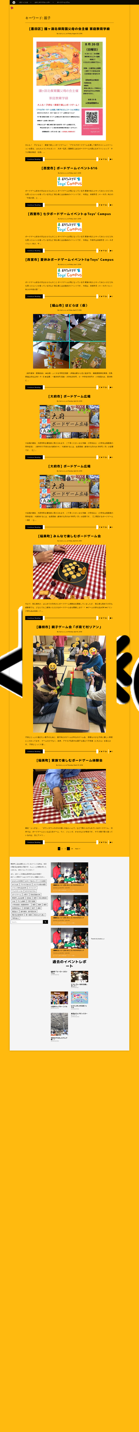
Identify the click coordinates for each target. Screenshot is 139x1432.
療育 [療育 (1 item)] (45, 904)
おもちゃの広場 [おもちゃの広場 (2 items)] (17, 881)
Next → (77, 848)
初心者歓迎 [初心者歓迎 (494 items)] (43, 898)
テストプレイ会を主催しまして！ (79, 985)
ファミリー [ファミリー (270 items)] (32, 888)
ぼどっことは (23, 2)
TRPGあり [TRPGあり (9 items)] (15, 918)
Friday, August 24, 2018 (75, 33)
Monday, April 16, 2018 (75, 632)
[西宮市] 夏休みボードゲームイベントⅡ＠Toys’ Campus (69, 259)
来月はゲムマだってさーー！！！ (79, 1014)
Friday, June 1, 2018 (75, 173)
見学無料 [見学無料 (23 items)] (27, 908)
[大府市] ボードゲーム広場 (69, 396)
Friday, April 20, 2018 (75, 541)
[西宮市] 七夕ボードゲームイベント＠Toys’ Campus (69, 214)
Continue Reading (34, 159)
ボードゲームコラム (63, 2)
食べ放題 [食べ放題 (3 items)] (29, 915)
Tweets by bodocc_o (97, 939)
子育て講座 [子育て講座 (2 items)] (31, 901)
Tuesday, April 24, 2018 (75, 401)
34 (72, 848)
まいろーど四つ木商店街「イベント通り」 (64, 890)
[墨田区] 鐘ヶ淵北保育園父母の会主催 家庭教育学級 (69, 29)
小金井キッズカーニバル (59, 1006)
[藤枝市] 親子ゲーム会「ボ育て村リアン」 (69, 627)
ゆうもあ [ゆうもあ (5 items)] (15, 884)
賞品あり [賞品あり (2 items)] (15, 911)
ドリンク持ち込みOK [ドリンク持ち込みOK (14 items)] (19, 888)
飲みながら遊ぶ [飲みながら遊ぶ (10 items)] (39, 915)
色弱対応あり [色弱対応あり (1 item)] (16, 908)
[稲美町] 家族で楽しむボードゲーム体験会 (69, 760)
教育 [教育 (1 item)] (34, 904)
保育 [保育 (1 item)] (35, 898)
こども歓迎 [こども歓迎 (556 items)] (42, 881)
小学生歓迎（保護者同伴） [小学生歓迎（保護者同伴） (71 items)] (21, 904)
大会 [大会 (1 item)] (13, 901)
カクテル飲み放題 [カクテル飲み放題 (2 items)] (40, 884)
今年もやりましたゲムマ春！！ (59, 1038)
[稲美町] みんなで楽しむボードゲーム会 (69, 536)
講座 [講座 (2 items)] (39, 908)
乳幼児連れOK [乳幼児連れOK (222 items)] (35, 894)
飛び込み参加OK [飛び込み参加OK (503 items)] (17, 915)
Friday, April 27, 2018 (75, 310)
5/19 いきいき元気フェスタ (79, 1006)
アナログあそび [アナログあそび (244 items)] (26, 884)
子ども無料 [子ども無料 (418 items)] (21, 901)
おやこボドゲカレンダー (42, 2)
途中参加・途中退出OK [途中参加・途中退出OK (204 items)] (28, 911)
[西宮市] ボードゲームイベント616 (69, 168)
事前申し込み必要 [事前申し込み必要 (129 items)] (18, 898)
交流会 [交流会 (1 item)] (29, 898)
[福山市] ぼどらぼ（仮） (69, 305)
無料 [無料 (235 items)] (39, 904)
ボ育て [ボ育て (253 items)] (26, 894)
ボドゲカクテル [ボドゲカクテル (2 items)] (30, 891)
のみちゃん (62, 33)
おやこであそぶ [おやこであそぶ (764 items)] (30, 881)
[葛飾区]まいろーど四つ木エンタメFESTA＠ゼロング (68, 885)
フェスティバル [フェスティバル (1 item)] (17, 891)
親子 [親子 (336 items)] (33, 908)
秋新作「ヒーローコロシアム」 (59, 972)
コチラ (28, 877)
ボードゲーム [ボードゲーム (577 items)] (16, 894)
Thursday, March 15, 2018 (75, 765)
